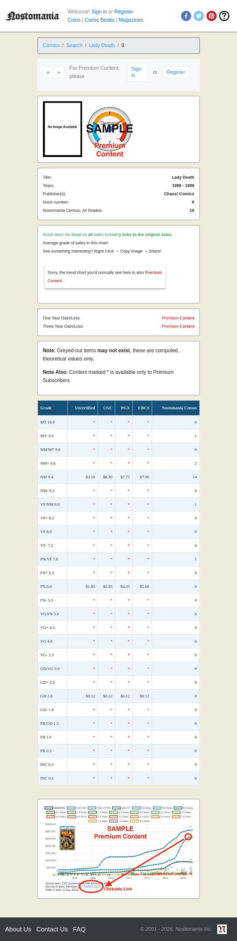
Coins (73, 20)
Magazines (131, 20)
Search (74, 45)
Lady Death (102, 45)
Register (123, 11)
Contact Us (52, 929)
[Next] (58, 72)
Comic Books (100, 20)
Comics (51, 45)
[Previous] (48, 72)
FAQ (79, 929)
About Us (18, 929)
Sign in (99, 11)
